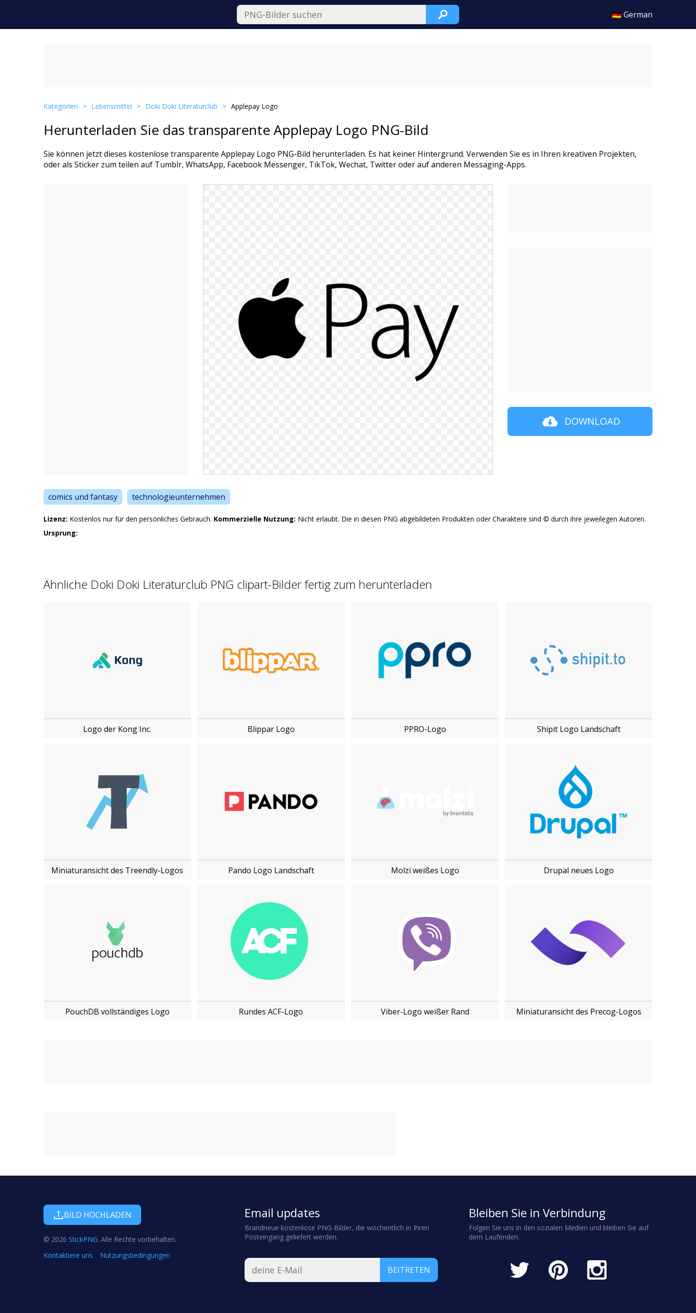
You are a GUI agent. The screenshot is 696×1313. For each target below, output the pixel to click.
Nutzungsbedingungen (135, 1255)
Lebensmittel (111, 106)
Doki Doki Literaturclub (181, 106)
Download (580, 421)
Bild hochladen (92, 1214)
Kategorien (61, 106)
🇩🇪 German (632, 14)
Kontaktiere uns (68, 1255)
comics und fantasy (82, 497)
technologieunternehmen (178, 497)
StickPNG (83, 1239)
